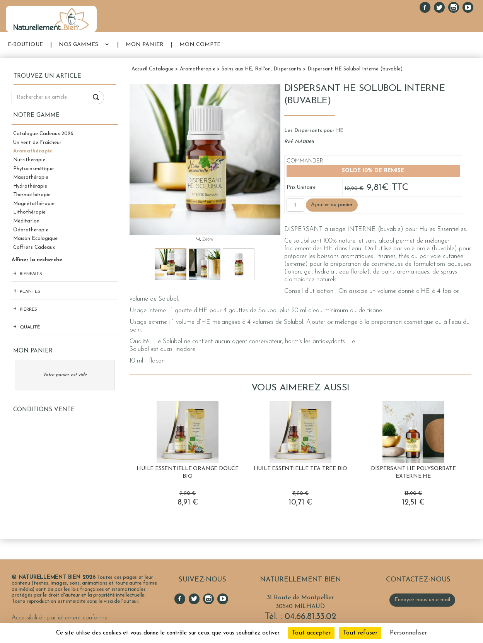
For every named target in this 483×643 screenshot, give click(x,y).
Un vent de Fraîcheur (37, 142)
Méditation (26, 221)
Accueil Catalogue (152, 69)
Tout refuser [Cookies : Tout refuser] (360, 633)
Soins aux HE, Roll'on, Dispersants (261, 69)
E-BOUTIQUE (25, 45)
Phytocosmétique (33, 168)
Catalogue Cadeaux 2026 (43, 133)
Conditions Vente (44, 410)
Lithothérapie (29, 212)
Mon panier (33, 351)
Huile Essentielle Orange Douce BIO (188, 472)
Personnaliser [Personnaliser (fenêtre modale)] (408, 633)
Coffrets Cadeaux (34, 247)
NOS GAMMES (78, 45)
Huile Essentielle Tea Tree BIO (301, 469)
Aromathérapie (32, 151)
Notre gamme (36, 115)
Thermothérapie (32, 194)
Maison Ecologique (35, 238)
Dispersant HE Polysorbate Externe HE (413, 472)
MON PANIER (145, 45)
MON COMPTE (199, 45)
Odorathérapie (30, 230)
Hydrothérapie (30, 186)
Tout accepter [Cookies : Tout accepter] (311, 633)
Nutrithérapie (29, 159)
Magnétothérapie (34, 203)
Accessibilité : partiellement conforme (60, 618)
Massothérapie (30, 177)
